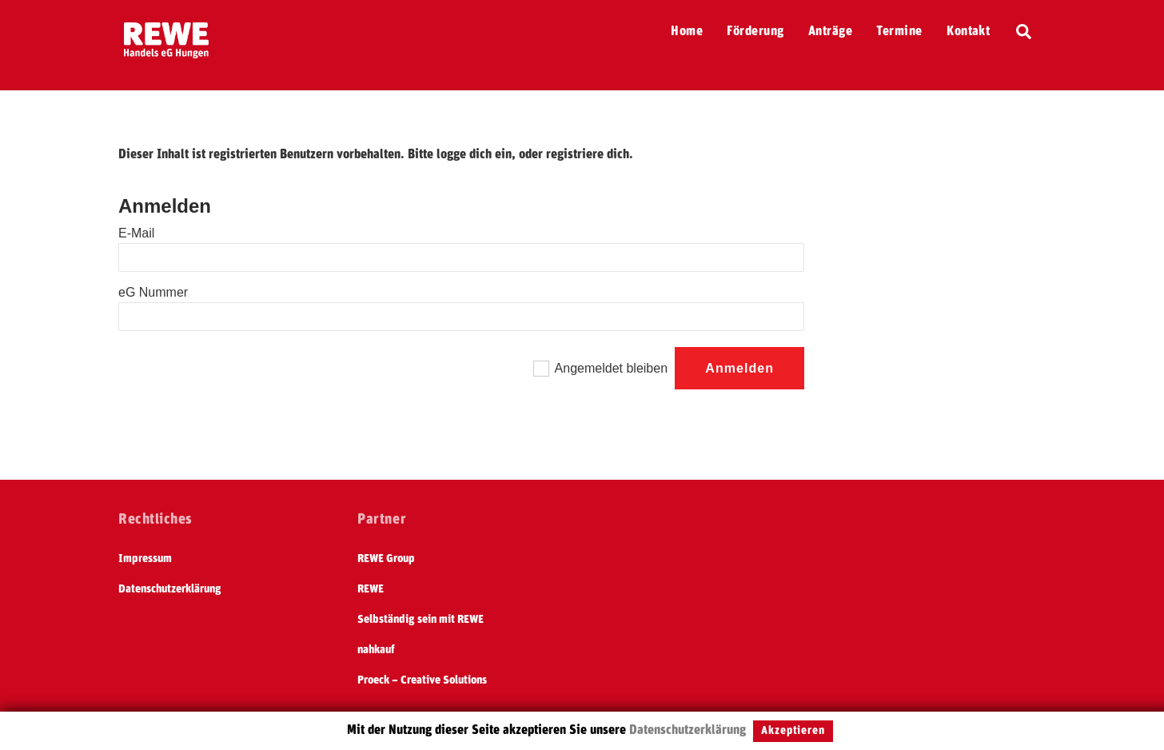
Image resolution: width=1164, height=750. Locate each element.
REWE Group (386, 558)
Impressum (145, 558)
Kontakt (968, 31)
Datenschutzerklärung (169, 589)
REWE (370, 589)
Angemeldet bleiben (611, 368)
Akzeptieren (793, 730)
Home (687, 31)
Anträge (830, 31)
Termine (899, 31)
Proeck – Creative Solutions (422, 680)
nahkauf (376, 650)
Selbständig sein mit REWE (420, 619)
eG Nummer (153, 292)
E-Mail (136, 233)
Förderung (755, 31)
